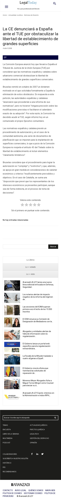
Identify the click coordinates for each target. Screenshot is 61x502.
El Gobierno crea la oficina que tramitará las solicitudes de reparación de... (35, 370)
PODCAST (6, 442)
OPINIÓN (33, 442)
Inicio (5, 15)
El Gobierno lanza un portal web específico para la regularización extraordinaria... (36, 346)
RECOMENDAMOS (9, 471)
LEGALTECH (34, 434)
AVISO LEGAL (20, 490)
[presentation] (30, 260)
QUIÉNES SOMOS (35, 490)
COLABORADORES (10, 454)
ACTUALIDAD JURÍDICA (38, 425)
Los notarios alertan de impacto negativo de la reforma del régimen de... (38, 296)
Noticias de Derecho (31, 15)
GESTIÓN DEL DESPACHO (39, 438)
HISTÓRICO (7, 463)
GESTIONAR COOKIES (33, 493)
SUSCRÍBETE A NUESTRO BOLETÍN (15, 458)
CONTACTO (8, 490)
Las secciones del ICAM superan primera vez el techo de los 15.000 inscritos (37, 309)
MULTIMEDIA (7, 438)
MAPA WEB (50, 490)
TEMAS (5, 425)
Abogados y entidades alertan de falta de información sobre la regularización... (37, 333)
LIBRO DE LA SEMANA (11, 434)
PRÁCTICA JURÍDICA (37, 429)
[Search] (53, 246)
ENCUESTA (7, 429)
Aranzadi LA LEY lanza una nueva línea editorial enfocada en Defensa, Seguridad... (38, 284)
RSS (4, 467)
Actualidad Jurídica (15, 15)
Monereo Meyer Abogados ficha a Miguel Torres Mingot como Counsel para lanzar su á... (38, 383)
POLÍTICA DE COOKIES (12, 493)
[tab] (30, 260)
